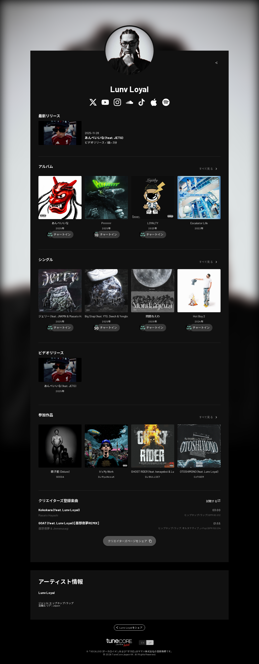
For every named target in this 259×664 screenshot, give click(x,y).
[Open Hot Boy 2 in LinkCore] (199, 296)
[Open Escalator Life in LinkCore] (199, 203)
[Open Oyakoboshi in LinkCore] (60, 451)
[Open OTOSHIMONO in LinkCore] (199, 451)
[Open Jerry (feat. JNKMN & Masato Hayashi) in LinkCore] (60, 296)
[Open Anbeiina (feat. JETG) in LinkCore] (60, 133)
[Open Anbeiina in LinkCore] (60, 203)
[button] (216, 63)
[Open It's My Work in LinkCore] (106, 451)
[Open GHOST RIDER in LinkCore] (152, 451)
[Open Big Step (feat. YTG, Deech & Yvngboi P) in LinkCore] (106, 296)
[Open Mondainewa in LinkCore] (152, 296)
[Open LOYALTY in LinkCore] (152, 203)
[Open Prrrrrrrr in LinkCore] (106, 203)
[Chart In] (62, 234)
